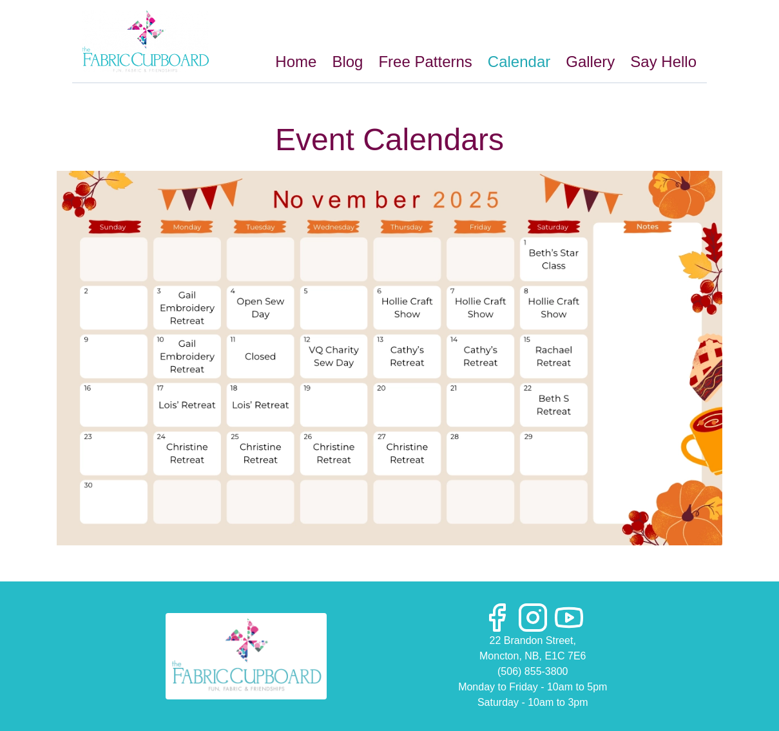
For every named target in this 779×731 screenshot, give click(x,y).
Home (295, 61)
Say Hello (663, 61)
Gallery (590, 61)
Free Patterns (425, 61)
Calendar (519, 61)
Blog (347, 61)
